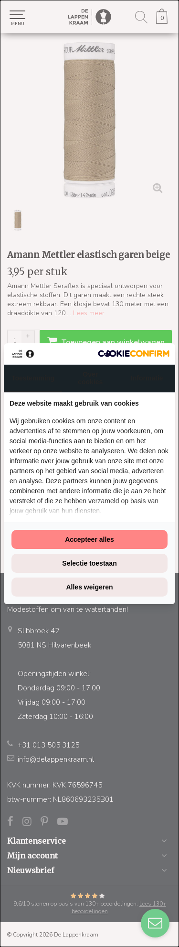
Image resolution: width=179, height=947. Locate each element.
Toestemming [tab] (32, 378)
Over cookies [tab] (90, 378)
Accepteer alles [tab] (89, 539)
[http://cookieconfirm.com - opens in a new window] (133, 353)
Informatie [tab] (147, 378)
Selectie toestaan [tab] (89, 563)
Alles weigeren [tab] (89, 587)
